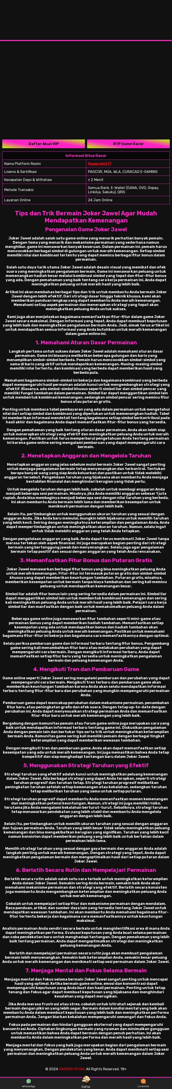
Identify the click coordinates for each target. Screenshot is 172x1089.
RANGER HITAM (71, 1069)
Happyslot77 (100, 164)
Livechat (143, 1083)
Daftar (85, 1083)
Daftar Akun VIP (44, 144)
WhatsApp (28, 1083)
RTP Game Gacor (128, 144)
